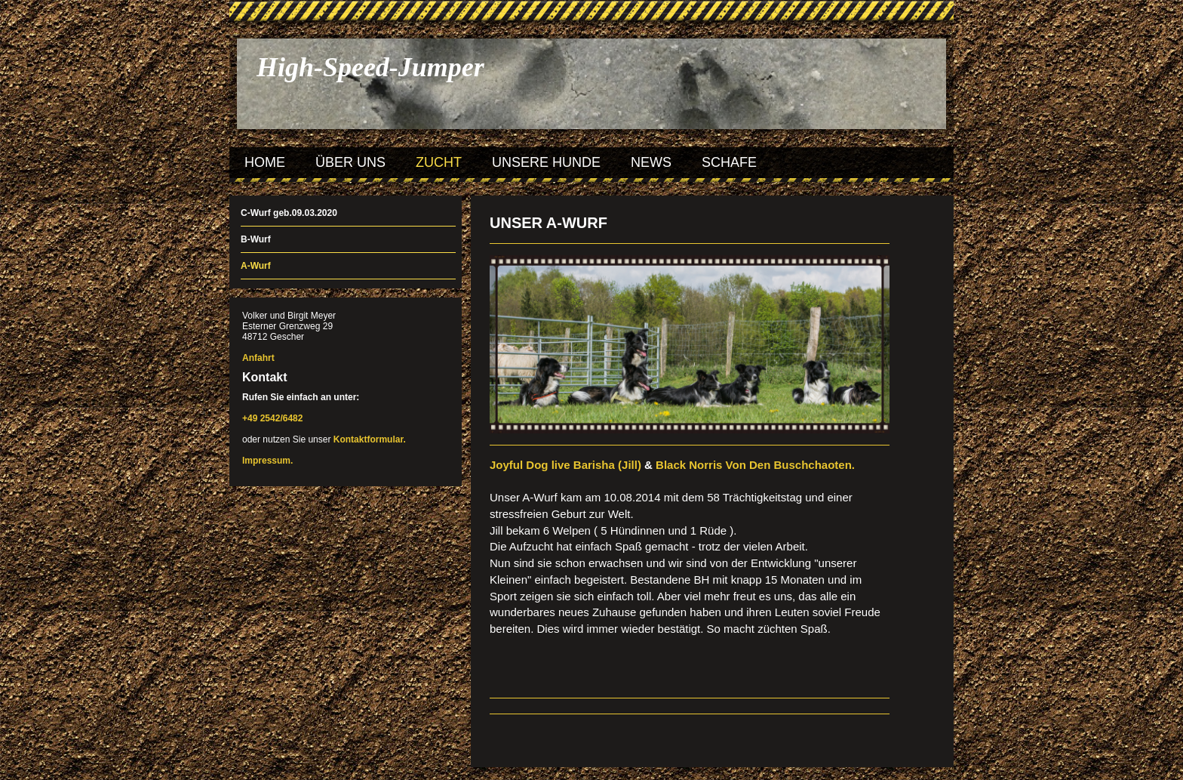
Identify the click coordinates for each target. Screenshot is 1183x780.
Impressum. (267, 460)
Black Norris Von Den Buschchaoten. (755, 464)
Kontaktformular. (369, 439)
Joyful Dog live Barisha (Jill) (565, 464)
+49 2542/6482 (272, 418)
